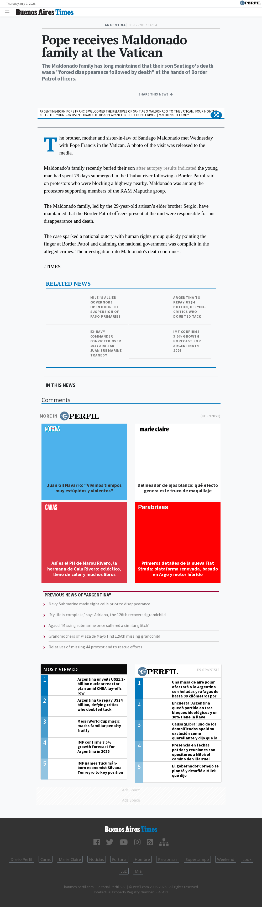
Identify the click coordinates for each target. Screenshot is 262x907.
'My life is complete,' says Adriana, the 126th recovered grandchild (107, 614)
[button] (216, 115)
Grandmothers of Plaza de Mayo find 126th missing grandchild (104, 636)
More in (69, 416)
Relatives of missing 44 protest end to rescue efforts (95, 646)
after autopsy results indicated (166, 168)
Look (247, 859)
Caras (45, 859)
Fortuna (119, 859)
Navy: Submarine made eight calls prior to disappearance (99, 603)
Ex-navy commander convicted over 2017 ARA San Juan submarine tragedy (106, 343)
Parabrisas (167, 859)
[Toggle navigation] (8, 12)
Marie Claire (70, 859)
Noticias (96, 859)
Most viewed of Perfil (178, 672)
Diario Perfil (21, 859)
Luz (123, 871)
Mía (138, 871)
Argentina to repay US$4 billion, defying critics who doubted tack (189, 307)
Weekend (225, 859)
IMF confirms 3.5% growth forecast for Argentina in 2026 (187, 341)
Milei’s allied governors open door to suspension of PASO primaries (105, 307)
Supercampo (197, 859)
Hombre (142, 859)
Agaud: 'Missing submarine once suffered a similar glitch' (99, 625)
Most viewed (60, 669)
